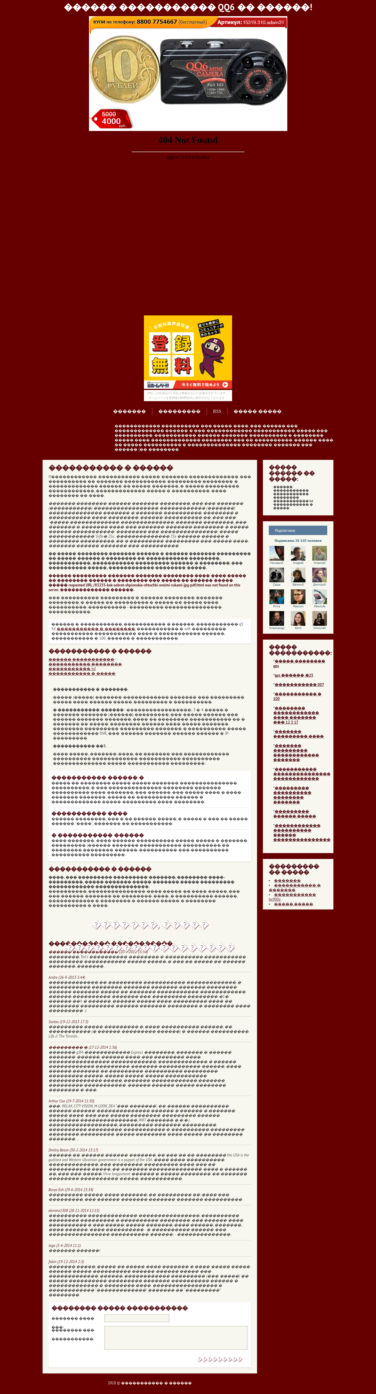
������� (129, 411)
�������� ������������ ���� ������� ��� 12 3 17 (296, 715)
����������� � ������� (295, 887)
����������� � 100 (297, 696)
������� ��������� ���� (298, 734)
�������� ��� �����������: (72, 1331)
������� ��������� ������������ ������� (296, 752)
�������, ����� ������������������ (149, 927)
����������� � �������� (96, 628)
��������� (179, 411)
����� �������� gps (299, 663)
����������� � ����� (81, 673)
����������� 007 (299, 684)
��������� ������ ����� (294, 814)
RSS (217, 411)
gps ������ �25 (294, 675)
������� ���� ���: (72, 1319)
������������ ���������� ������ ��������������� (301, 832)
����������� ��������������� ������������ (301, 774)
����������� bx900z (292, 897)
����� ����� (258, 411)
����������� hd (72, 668)
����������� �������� (85, 664)
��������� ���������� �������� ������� (292, 795)
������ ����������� (81, 659)
